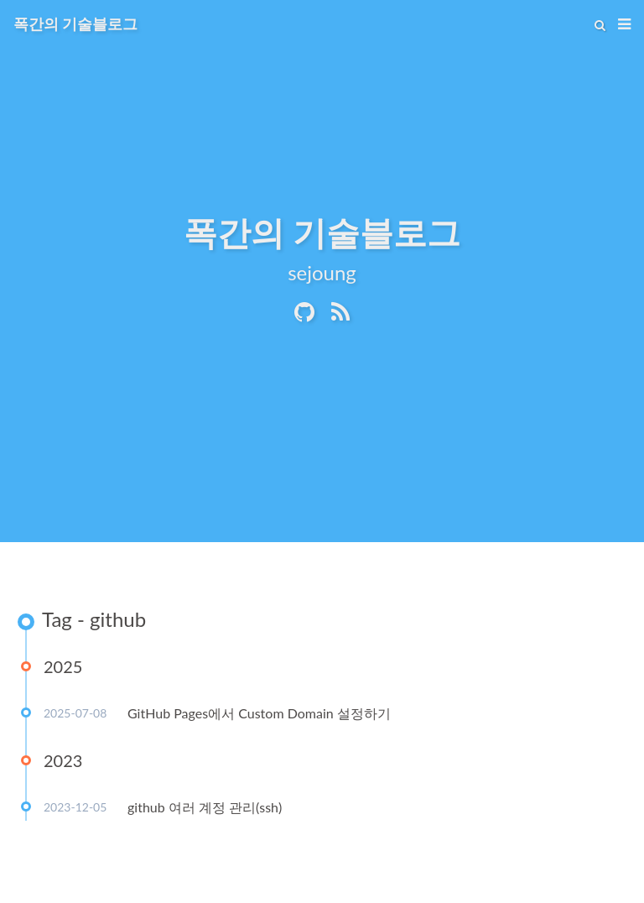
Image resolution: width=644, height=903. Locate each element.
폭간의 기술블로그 (75, 23)
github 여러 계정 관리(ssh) (204, 807)
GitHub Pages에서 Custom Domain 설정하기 (259, 713)
